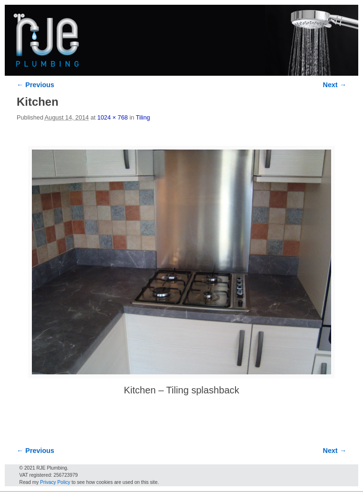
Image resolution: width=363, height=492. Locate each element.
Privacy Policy (55, 482)
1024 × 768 (112, 117)
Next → (334, 85)
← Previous (35, 85)
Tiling (143, 117)
